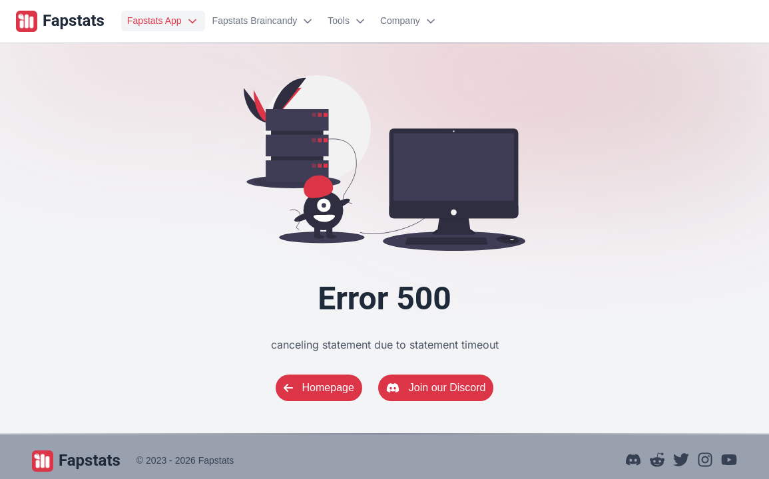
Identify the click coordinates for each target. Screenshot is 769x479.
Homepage (319, 387)
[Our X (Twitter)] (681, 462)
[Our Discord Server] (633, 462)
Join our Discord (436, 387)
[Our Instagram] (705, 462)
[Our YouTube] (729, 462)
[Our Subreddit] (657, 462)
